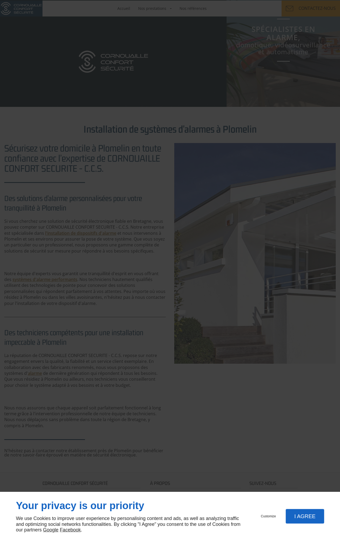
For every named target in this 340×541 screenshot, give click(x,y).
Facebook (70, 529)
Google (50, 529)
